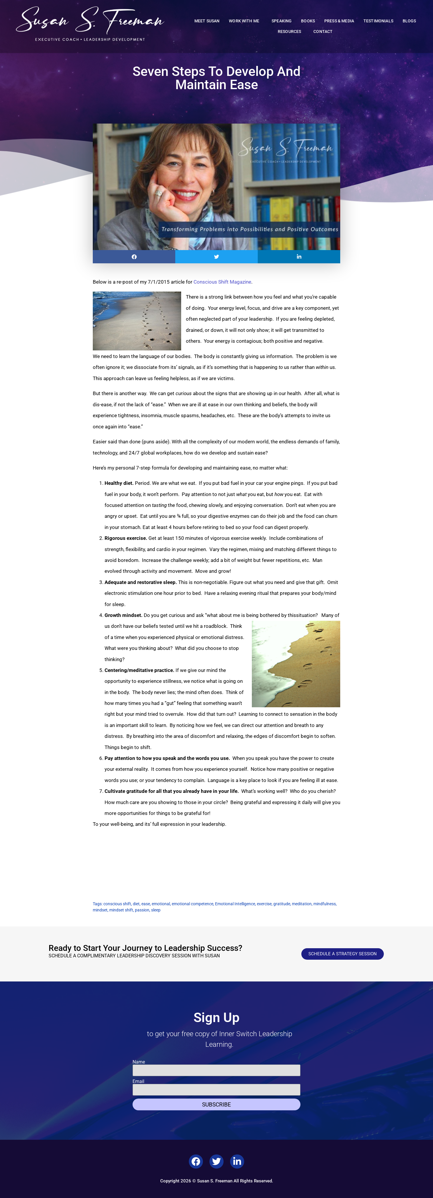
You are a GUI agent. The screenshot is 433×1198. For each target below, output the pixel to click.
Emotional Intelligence (235, 903)
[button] (134, 256)
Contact (323, 31)
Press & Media (339, 21)
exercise (264, 903)
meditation (302, 903)
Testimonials (378, 21)
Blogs (409, 21)
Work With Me (245, 21)
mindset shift (121, 910)
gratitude (281, 903)
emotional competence (192, 903)
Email (138, 1081)
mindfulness (324, 903)
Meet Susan (207, 21)
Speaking (282, 21)
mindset (100, 910)
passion (142, 910)
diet (136, 903)
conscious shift (117, 903)
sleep (156, 910)
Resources (291, 32)
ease (145, 903)
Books (308, 21)
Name (139, 1062)
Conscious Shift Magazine (222, 282)
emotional (161, 903)
